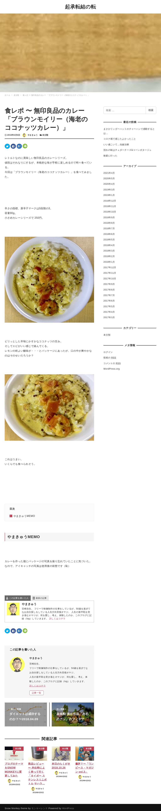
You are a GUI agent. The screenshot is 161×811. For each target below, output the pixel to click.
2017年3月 (109, 315)
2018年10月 (109, 209)
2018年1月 (109, 259)
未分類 (45, 133)
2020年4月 (109, 182)
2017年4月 (109, 310)
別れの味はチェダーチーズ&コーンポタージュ (127, 148)
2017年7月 (109, 293)
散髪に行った (110, 153)
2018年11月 (109, 204)
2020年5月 (109, 176)
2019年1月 (109, 193)
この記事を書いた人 (19, 596)
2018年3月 (109, 248)
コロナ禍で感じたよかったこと (119, 137)
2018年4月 (109, 243)
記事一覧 (36, 690)
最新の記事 (41, 596)
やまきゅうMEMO (24, 514)
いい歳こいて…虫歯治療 (116, 142)
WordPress (68, 806)
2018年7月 (109, 226)
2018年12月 (109, 198)
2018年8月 (109, 221)
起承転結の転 (80, 5)
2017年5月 (109, 304)
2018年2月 (109, 254)
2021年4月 (109, 170)
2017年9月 (109, 282)
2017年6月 (109, 298)
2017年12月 (109, 265)
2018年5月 (109, 237)
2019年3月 (109, 187)
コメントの (112, 361)
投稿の (109, 355)
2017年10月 (109, 276)
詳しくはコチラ (57, 616)
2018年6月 (109, 232)
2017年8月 (109, 287)
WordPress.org (111, 366)
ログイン (108, 350)
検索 (150, 108)
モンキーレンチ (39, 806)
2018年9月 (109, 215)
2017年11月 (109, 271)
